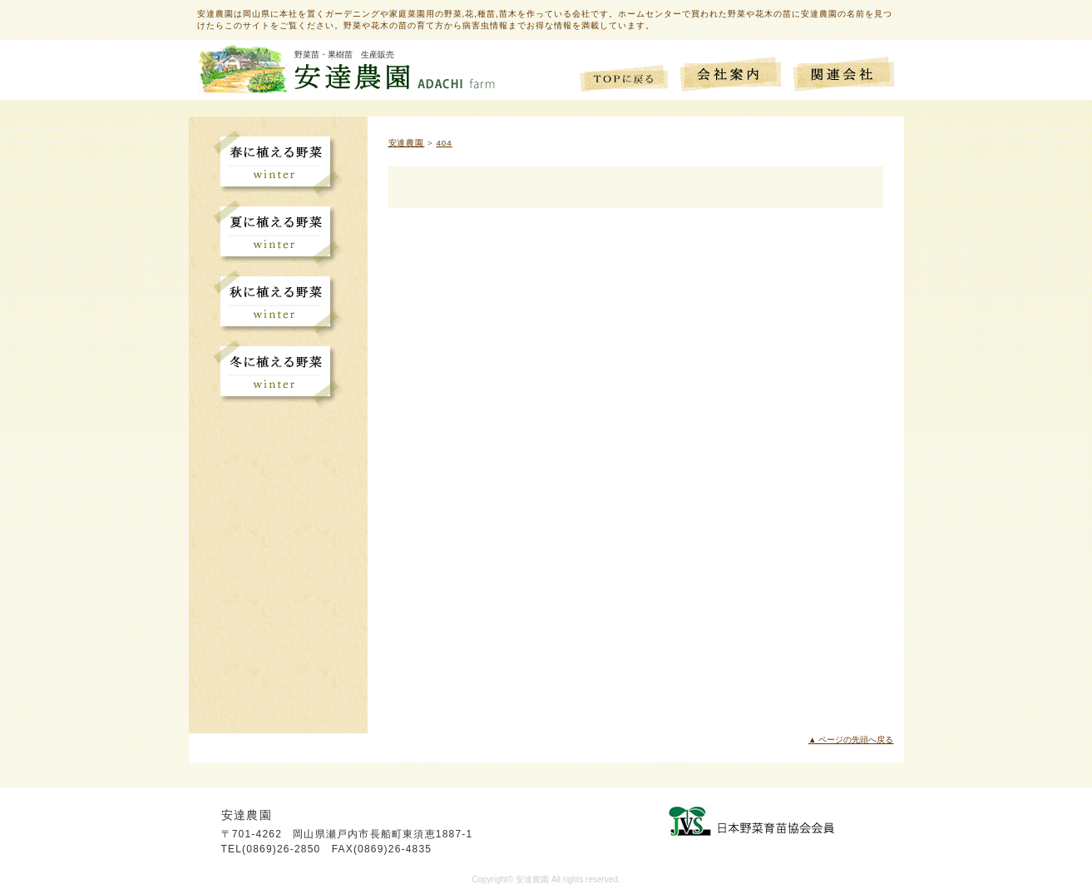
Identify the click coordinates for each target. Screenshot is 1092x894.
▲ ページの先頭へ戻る (851, 739)
